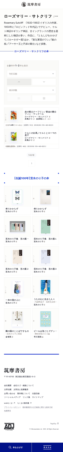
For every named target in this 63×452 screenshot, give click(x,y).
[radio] (19, 82)
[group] (31, 82)
